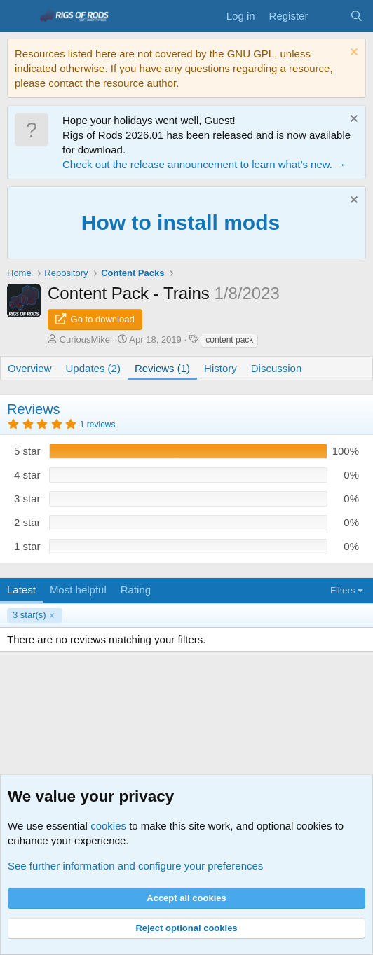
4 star (27, 475)
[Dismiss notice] (352, 53)
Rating (136, 590)
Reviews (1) (162, 368)
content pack (229, 340)
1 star (27, 546)
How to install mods (180, 222)
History (220, 368)
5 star (27, 451)
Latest (21, 590)
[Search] (356, 16)
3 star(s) (29, 615)
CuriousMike (85, 339)
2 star (27, 522)
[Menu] (19, 16)
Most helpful (78, 590)
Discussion (276, 368)
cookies (108, 826)
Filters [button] (342, 590)
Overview (30, 368)
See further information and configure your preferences (135, 866)
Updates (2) (93, 368)
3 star (27, 498)
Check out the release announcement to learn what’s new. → (204, 164)
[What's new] (328, 16)
